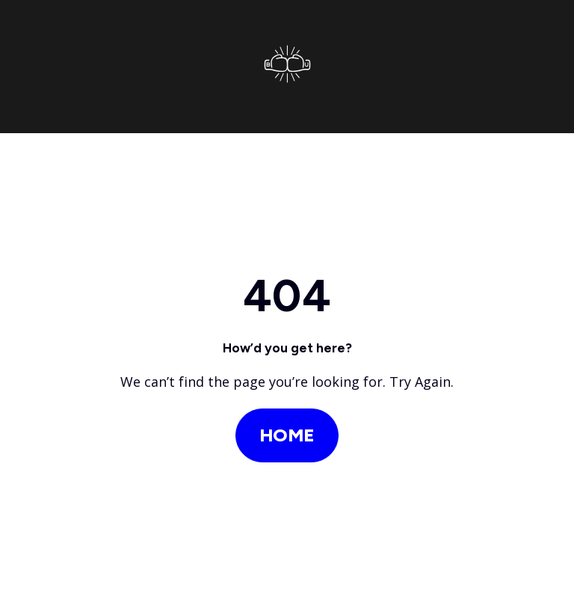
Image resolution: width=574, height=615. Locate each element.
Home (287, 435)
